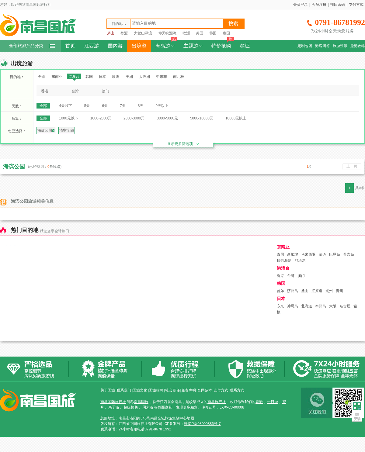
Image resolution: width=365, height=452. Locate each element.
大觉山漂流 (143, 33)
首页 (70, 45)
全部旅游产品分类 (32, 45)
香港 (44, 91)
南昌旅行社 (216, 402)
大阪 (332, 306)
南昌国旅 (141, 402)
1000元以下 (68, 118)
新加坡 (292, 254)
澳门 (105, 91)
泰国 (226, 33)
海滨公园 (45, 130)
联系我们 (123, 390)
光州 (329, 291)
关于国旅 (107, 390)
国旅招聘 (156, 390)
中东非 (161, 76)
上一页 (351, 166)
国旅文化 (140, 390)
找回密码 (337, 4)
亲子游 (113, 407)
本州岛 (320, 306)
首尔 (280, 291)
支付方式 (356, 4)
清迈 (322, 254)
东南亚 (56, 76)
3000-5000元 (167, 118)
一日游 (272, 402)
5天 (87, 106)
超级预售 (130, 407)
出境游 (139, 45)
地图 (190, 418)
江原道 (316, 291)
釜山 (304, 291)
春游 (259, 402)
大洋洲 (144, 76)
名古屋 (344, 306)
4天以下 (65, 106)
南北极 (178, 76)
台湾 (75, 91)
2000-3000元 (133, 118)
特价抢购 (222, 44)
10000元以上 (235, 118)
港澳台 (73, 76)
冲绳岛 (292, 306)
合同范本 (204, 390)
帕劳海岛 (284, 260)
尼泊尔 (299, 260)
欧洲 (186, 33)
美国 (199, 33)
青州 (339, 291)
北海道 (306, 306)
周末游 (147, 407)
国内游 (115, 45)
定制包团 (304, 46)
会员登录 (300, 4)
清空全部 (66, 130)
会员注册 (319, 4)
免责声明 (188, 390)
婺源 (124, 33)
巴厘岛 (334, 254)
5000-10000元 (201, 118)
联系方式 (237, 390)
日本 (102, 76)
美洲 (129, 76)
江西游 (91, 45)
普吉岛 (348, 254)
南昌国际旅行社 (113, 402)
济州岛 (292, 291)
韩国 (213, 33)
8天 (141, 106)
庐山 (110, 33)
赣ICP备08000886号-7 (202, 424)
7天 (123, 106)
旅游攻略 (357, 46)
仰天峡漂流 (167, 33)
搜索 (233, 23)
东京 (280, 306)
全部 (41, 76)
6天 (105, 106)
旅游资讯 (340, 46)
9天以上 (162, 106)
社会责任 (172, 390)
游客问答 (322, 46)
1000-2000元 (100, 118)
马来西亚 (308, 254)
